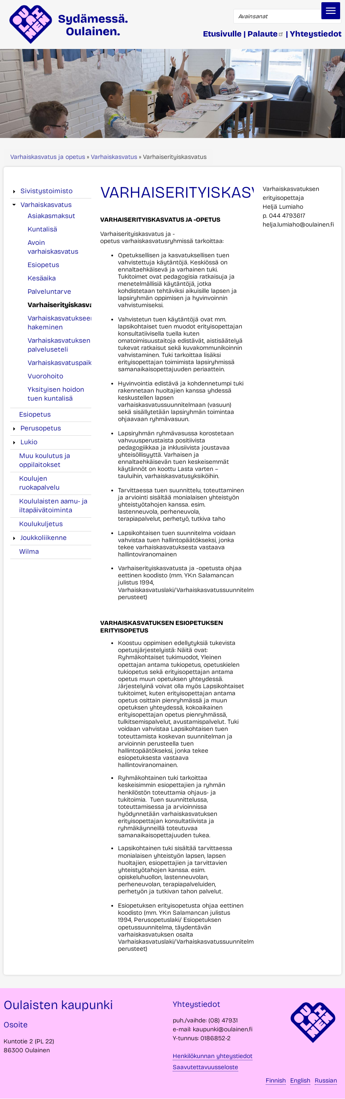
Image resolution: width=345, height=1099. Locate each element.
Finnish (276, 1080)
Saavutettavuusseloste (205, 1067)
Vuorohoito (45, 376)
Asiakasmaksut (51, 216)
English (300, 1080)
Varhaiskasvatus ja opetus (47, 157)
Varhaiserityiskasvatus (66, 305)
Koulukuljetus (41, 524)
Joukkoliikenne (43, 538)
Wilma (29, 551)
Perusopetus (40, 428)
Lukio (28, 442)
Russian (326, 1080)
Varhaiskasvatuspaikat (63, 363)
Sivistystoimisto (46, 191)
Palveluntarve (49, 292)
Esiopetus (43, 265)
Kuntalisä (42, 229)
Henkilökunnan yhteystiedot (212, 1056)
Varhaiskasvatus (114, 157)
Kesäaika (42, 278)
